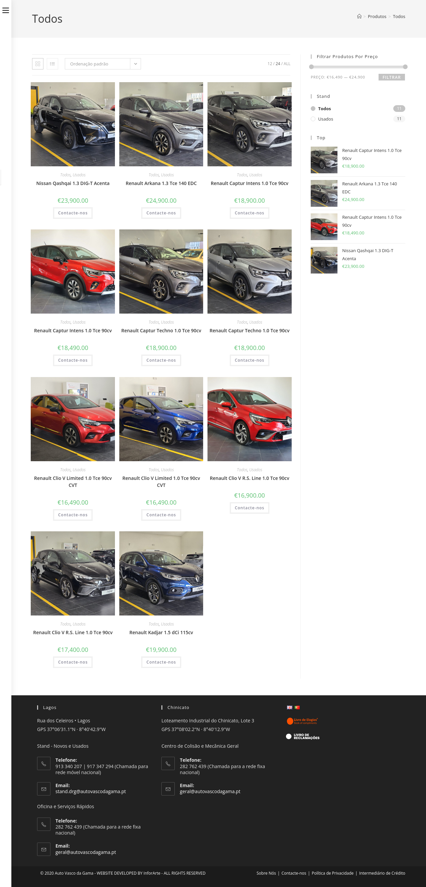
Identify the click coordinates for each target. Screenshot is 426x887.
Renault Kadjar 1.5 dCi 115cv (161, 632)
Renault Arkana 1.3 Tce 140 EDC (161, 183)
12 (270, 63)
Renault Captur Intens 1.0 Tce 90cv (249, 183)
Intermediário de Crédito (382, 873)
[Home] (359, 16)
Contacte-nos (73, 213)
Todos (399, 16)
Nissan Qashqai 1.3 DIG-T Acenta (73, 183)
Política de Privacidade (332, 873)
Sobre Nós (266, 873)
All (287, 63)
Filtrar (392, 77)
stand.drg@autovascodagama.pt (90, 791)
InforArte (152, 873)
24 (278, 63)
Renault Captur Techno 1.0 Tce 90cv (161, 330)
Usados (79, 175)
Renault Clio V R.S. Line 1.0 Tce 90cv (249, 478)
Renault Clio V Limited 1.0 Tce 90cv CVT (73, 481)
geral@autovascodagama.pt (85, 852)
